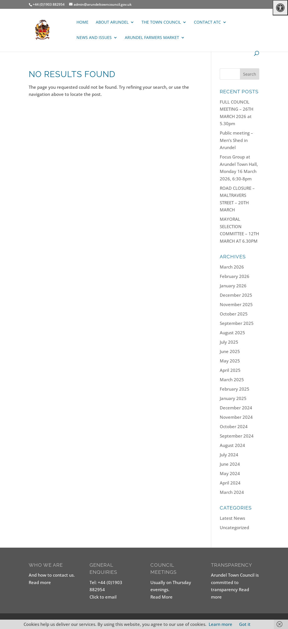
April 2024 (230, 483)
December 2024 (236, 408)
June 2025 (230, 351)
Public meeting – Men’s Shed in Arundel (236, 140)
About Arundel (112, 22)
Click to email (103, 597)
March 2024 (232, 492)
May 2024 (230, 473)
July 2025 (229, 342)
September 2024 (237, 436)
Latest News (232, 518)
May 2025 (230, 361)
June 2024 (230, 464)
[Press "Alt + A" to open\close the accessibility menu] (280, 7)
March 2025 (232, 379)
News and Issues (94, 38)
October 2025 (234, 314)
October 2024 (234, 426)
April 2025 (230, 370)
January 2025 (233, 398)
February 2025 (234, 389)
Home (82, 22)
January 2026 (233, 285)
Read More (161, 597)
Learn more (220, 624)
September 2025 (237, 323)
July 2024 (229, 454)
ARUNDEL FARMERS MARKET (152, 38)
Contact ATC (207, 22)
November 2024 (236, 417)
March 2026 (232, 267)
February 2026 (234, 276)
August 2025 (232, 332)
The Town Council (161, 22)
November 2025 (236, 304)
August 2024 (232, 445)
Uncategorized (234, 527)
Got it (244, 624)
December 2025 (236, 295)
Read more (40, 582)
